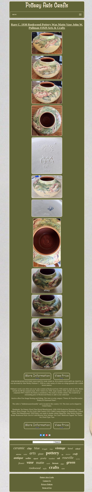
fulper (62, 464)
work (48, 463)
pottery (52, 453)
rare (63, 469)
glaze (40, 453)
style (44, 469)
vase (30, 462)
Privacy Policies (47, 484)
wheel (77, 449)
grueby (43, 458)
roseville (67, 458)
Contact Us (47, 481)
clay (29, 448)
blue (37, 448)
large (51, 449)
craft (75, 454)
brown (55, 463)
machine (78, 459)
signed (35, 459)
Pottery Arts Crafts (47, 477)
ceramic (19, 448)
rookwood (34, 468)
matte (40, 462)
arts (33, 453)
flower (21, 463)
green (70, 462)
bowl (70, 448)
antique (18, 458)
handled (52, 459)
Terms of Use (47, 488)
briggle (44, 449)
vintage (60, 448)
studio (25, 454)
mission (18, 454)
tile (62, 454)
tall (58, 458)
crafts (54, 467)
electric (68, 454)
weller (28, 458)
